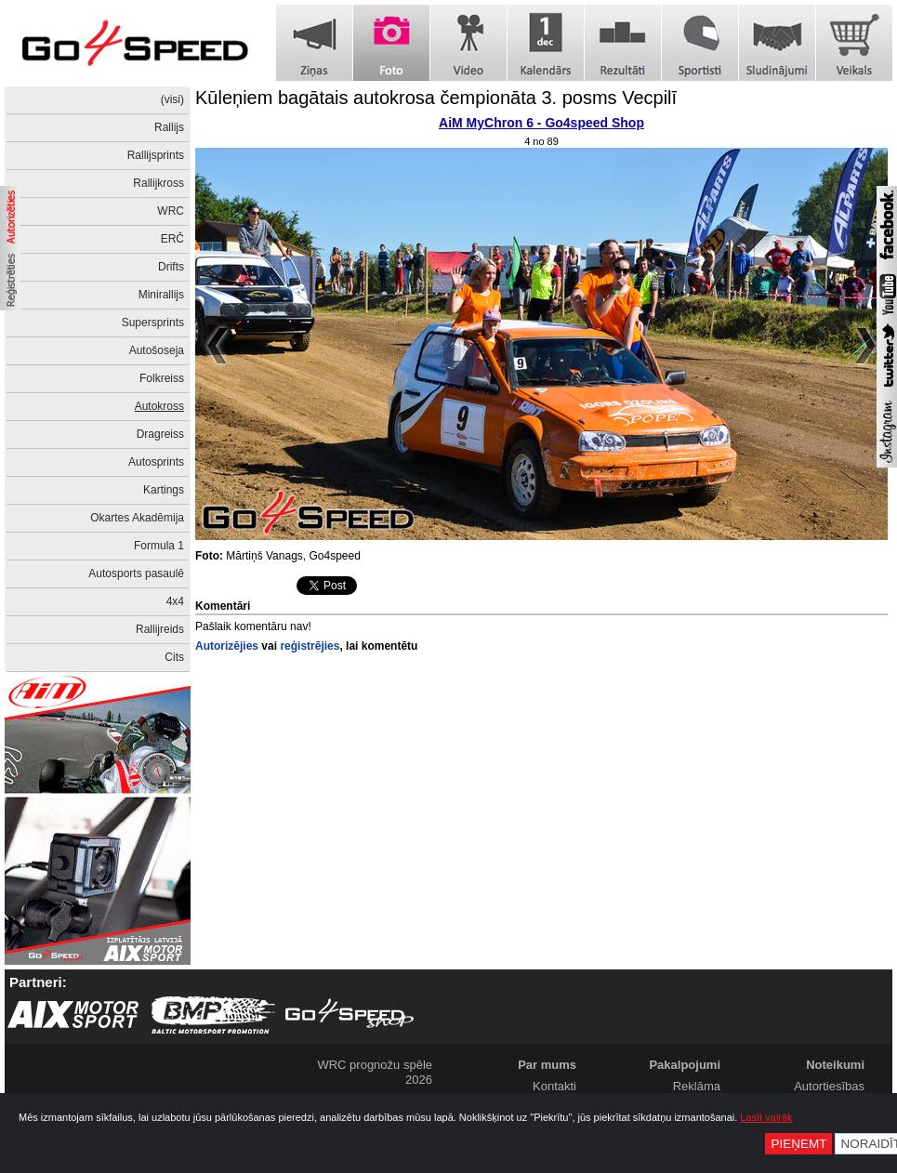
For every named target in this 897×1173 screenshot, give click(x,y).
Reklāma (696, 1086)
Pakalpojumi (684, 1065)
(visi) (172, 99)
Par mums (547, 1065)
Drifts (171, 266)
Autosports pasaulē (136, 573)
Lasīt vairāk (766, 1117)
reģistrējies (309, 645)
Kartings (163, 489)
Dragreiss (160, 434)
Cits (174, 657)
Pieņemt (798, 1144)
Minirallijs (161, 294)
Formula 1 (159, 545)
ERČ (172, 238)
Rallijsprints (155, 155)
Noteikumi (835, 1065)
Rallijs (169, 127)
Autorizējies (226, 645)
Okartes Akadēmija (137, 517)
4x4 (175, 601)
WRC (170, 210)
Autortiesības (829, 1086)
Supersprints (153, 322)
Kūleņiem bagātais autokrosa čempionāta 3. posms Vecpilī (436, 97)
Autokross (159, 406)
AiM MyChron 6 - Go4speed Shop (541, 122)
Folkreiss (161, 378)
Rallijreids (160, 629)
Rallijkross (158, 183)
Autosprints (156, 461)
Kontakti (554, 1086)
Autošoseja (156, 350)
